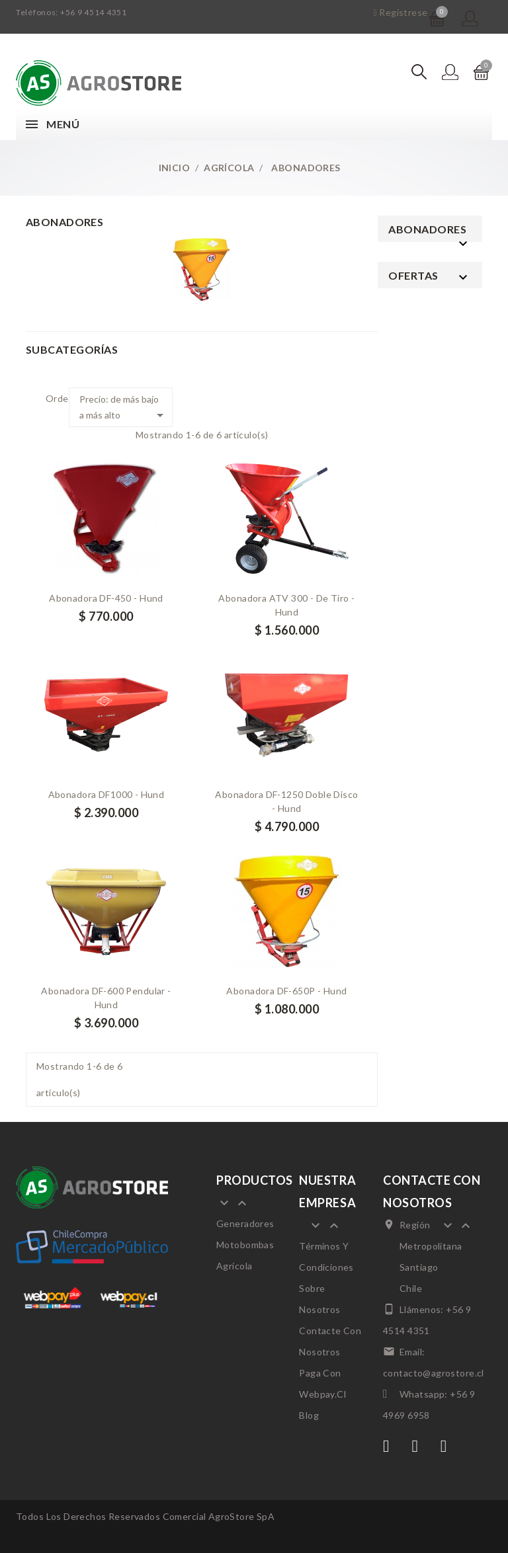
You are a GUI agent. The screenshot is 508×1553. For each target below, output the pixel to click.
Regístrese (400, 12)
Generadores (245, 1223)
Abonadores (427, 229)
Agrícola (234, 1265)
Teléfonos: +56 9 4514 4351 (71, 12)
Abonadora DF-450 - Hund (106, 598)
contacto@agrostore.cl (433, 1372)
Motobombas (245, 1244)
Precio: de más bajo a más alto (123, 408)
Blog (309, 1415)
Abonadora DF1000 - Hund (106, 794)
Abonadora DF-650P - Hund (286, 990)
